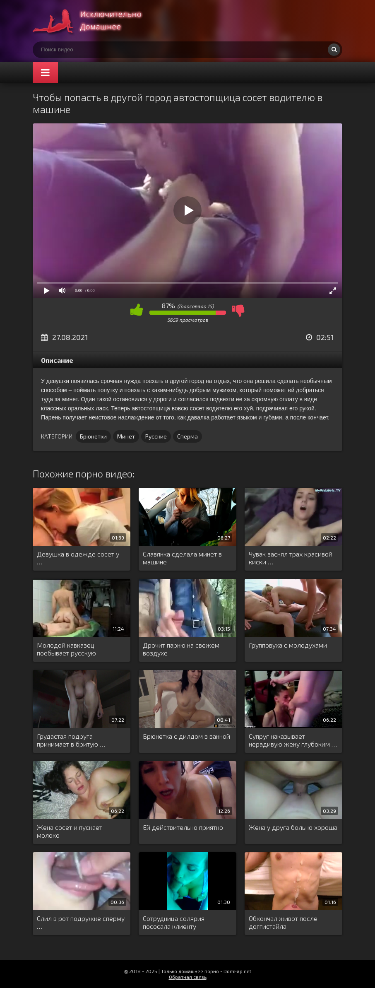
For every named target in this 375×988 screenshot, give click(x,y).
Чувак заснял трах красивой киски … (290, 558)
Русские (156, 436)
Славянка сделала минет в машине (182, 558)
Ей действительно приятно (183, 827)
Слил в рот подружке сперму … (81, 922)
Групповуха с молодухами (288, 645)
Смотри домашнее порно (95, 20)
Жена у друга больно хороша (293, 827)
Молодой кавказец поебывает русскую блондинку (66, 649)
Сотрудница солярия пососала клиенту (173, 922)
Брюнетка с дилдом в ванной (186, 736)
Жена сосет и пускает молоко (69, 831)
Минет (126, 436)
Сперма (187, 436)
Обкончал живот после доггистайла (283, 922)
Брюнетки (93, 436)
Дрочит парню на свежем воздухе (181, 649)
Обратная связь (188, 977)
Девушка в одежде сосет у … (78, 558)
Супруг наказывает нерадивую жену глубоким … (293, 740)
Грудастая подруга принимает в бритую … (71, 740)
